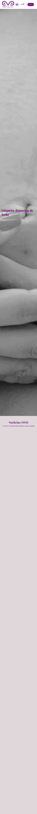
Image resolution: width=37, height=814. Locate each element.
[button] (17, 4)
